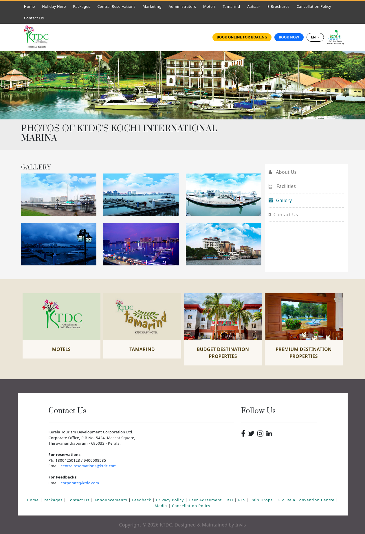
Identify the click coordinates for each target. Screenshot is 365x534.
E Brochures (278, 6)
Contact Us (35, 18)
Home (31, 6)
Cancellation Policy (314, 6)
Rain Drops (262, 499)
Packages (81, 6)
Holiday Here (54, 6)
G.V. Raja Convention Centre (307, 499)
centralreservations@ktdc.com (89, 465)
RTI (230, 499)
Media (161, 505)
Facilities (282, 186)
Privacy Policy (170, 499)
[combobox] (315, 37)
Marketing (152, 6)
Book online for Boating (242, 37)
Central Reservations (116, 6)
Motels (211, 6)
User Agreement (206, 499)
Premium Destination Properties (304, 352)
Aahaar (253, 6)
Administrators (183, 6)
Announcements (111, 499)
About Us (283, 172)
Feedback (142, 499)
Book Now (289, 37)
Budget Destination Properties (223, 352)
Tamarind (231, 6)
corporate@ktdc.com (80, 482)
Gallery (280, 200)
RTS (242, 499)
